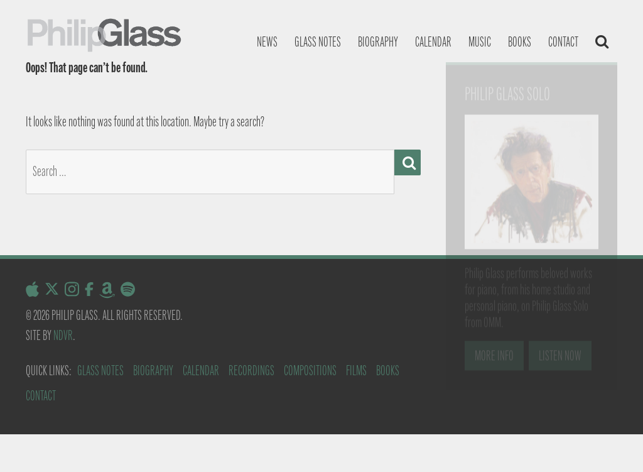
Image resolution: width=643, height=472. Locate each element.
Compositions (310, 370)
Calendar (433, 42)
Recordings (251, 370)
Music (479, 42)
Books (519, 42)
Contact (563, 42)
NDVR (63, 335)
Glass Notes (100, 370)
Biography (378, 42)
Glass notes (317, 42)
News (267, 42)
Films (356, 370)
